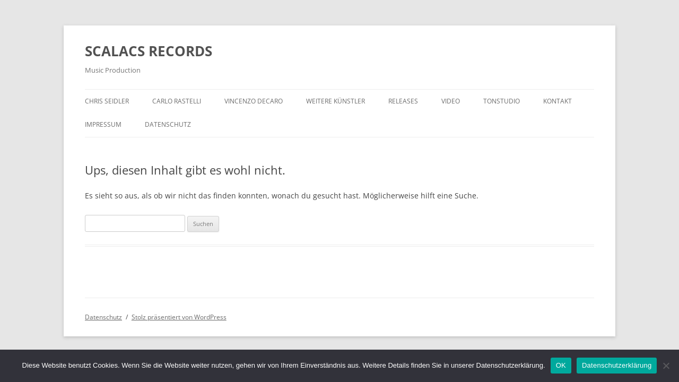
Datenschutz (168, 124)
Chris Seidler (107, 101)
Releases (403, 101)
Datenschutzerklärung (616, 365)
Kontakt (557, 101)
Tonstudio (501, 101)
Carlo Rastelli (176, 101)
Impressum (103, 124)
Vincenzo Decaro (253, 101)
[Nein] (665, 365)
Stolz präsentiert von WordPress (179, 317)
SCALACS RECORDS (148, 50)
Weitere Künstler (335, 101)
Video (450, 101)
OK (561, 365)
